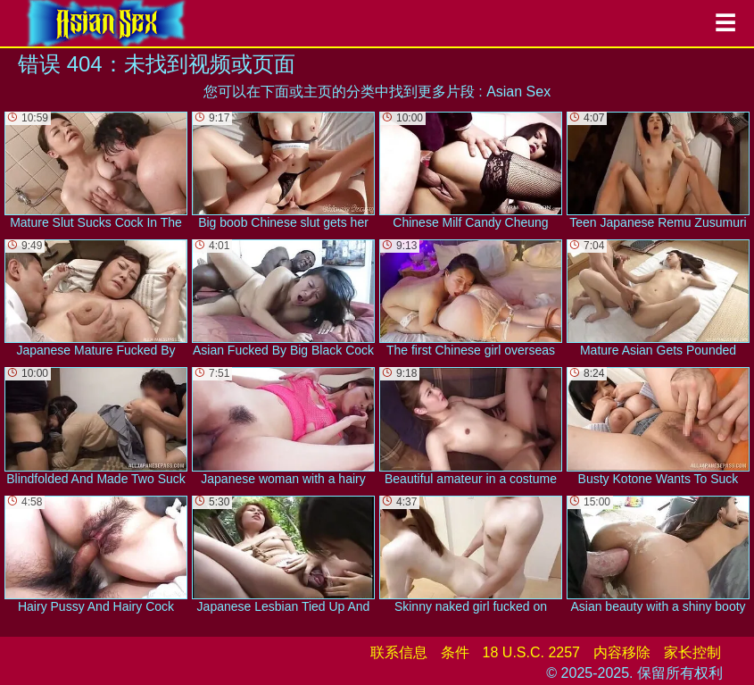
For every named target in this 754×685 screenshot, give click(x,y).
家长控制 (692, 652)
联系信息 (398, 652)
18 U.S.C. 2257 (531, 652)
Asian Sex (518, 91)
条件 (455, 652)
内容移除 (621, 652)
